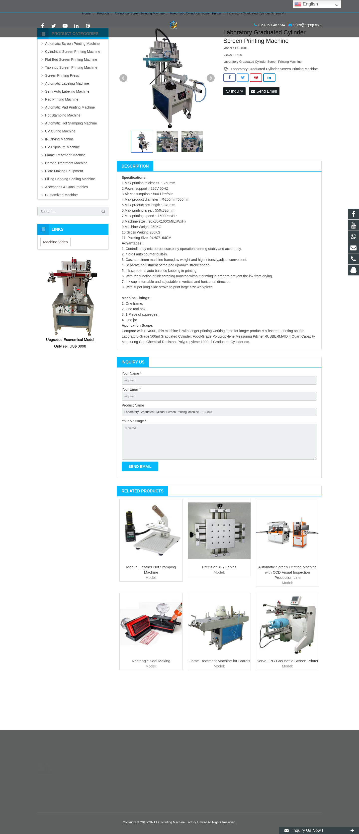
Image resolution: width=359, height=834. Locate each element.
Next (211, 115)
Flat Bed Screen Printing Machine (71, 97)
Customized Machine (61, 232)
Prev (123, 115)
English (306, 4)
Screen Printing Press (62, 113)
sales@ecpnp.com (90, 6)
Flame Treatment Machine (65, 192)
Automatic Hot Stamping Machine (71, 161)
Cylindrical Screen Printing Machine (72, 89)
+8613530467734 (54, 6)
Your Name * (131, 411)
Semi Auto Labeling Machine (67, 129)
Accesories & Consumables (66, 224)
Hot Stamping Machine (63, 153)
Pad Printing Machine (61, 137)
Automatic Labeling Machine (67, 121)
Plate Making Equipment (64, 208)
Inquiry (234, 129)
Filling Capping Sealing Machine (70, 216)
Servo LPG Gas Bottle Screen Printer (287, 708)
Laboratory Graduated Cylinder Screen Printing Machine (274, 106)
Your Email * (131, 428)
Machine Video (55, 279)
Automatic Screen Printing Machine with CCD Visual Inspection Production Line (287, 619)
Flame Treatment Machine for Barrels (219, 708)
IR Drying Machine (59, 177)
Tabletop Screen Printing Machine (71, 105)
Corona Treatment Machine (66, 200)
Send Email (264, 129)
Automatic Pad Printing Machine (70, 145)
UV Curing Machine (60, 169)
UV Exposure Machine (62, 184)
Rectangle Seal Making (151, 708)
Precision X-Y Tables (219, 614)
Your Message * (134, 463)
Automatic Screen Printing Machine (72, 81)
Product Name (133, 445)
